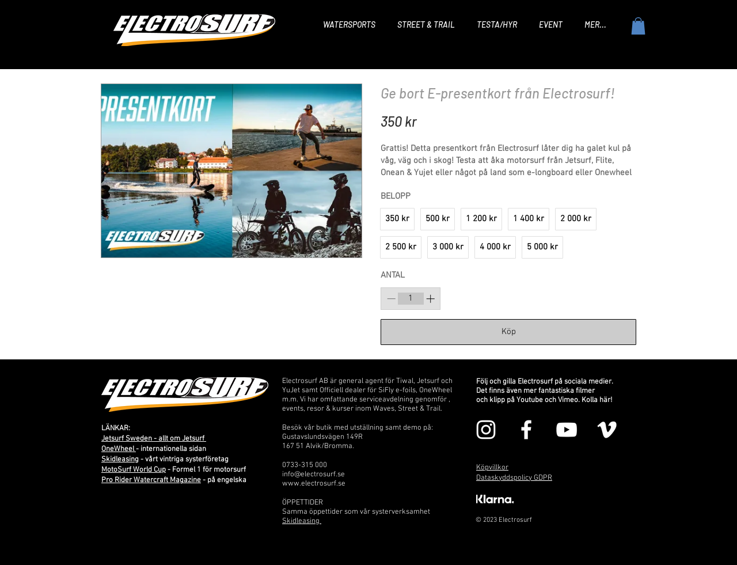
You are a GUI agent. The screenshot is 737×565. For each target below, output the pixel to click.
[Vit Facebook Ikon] (526, 429)
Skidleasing (120, 459)
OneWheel (118, 449)
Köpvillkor (492, 467)
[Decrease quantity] (391, 298)
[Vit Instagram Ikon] (486, 429)
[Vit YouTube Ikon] (566, 429)
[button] (638, 26)
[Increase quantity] (430, 298)
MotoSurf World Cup (133, 470)
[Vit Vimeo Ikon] (607, 429)
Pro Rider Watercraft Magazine (151, 480)
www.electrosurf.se (313, 483)
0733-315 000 (304, 465)
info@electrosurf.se (313, 474)
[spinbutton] (411, 299)
